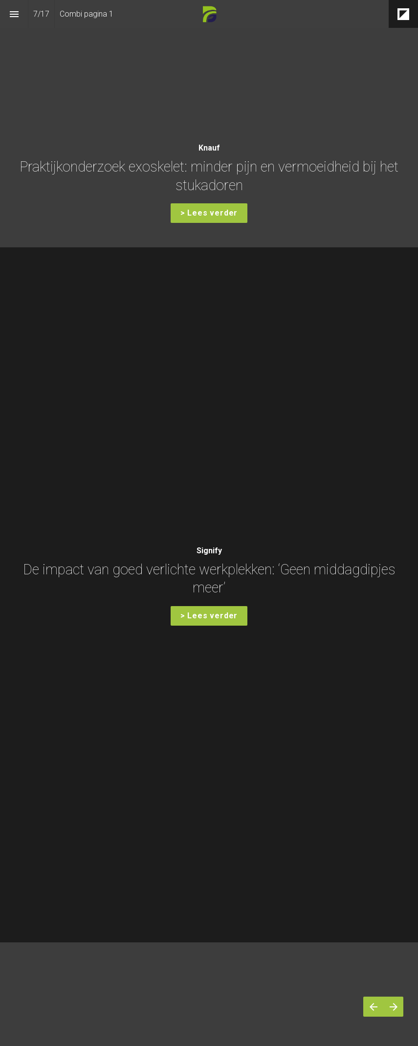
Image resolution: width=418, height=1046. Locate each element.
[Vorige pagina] (373, 1007)
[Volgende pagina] (393, 1007)
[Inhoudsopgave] (14, 14)
